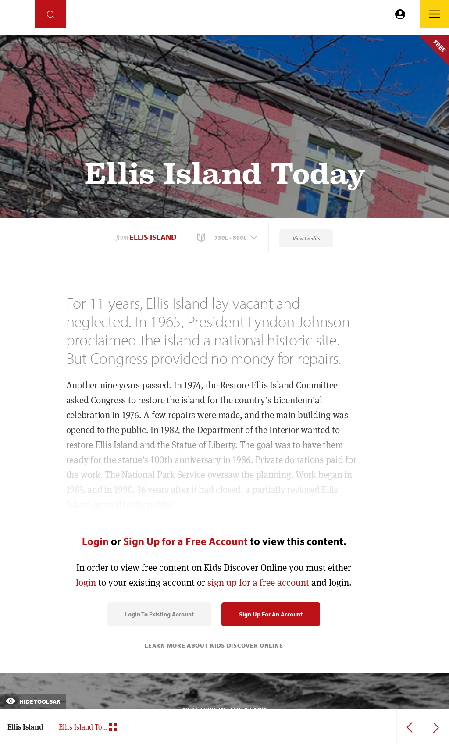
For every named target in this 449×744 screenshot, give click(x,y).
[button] (228, 238)
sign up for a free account (258, 582)
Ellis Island (153, 237)
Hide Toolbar (33, 701)
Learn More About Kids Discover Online (214, 645)
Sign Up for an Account (271, 614)
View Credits (306, 238)
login (86, 582)
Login (95, 541)
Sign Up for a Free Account (185, 541)
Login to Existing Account (159, 614)
